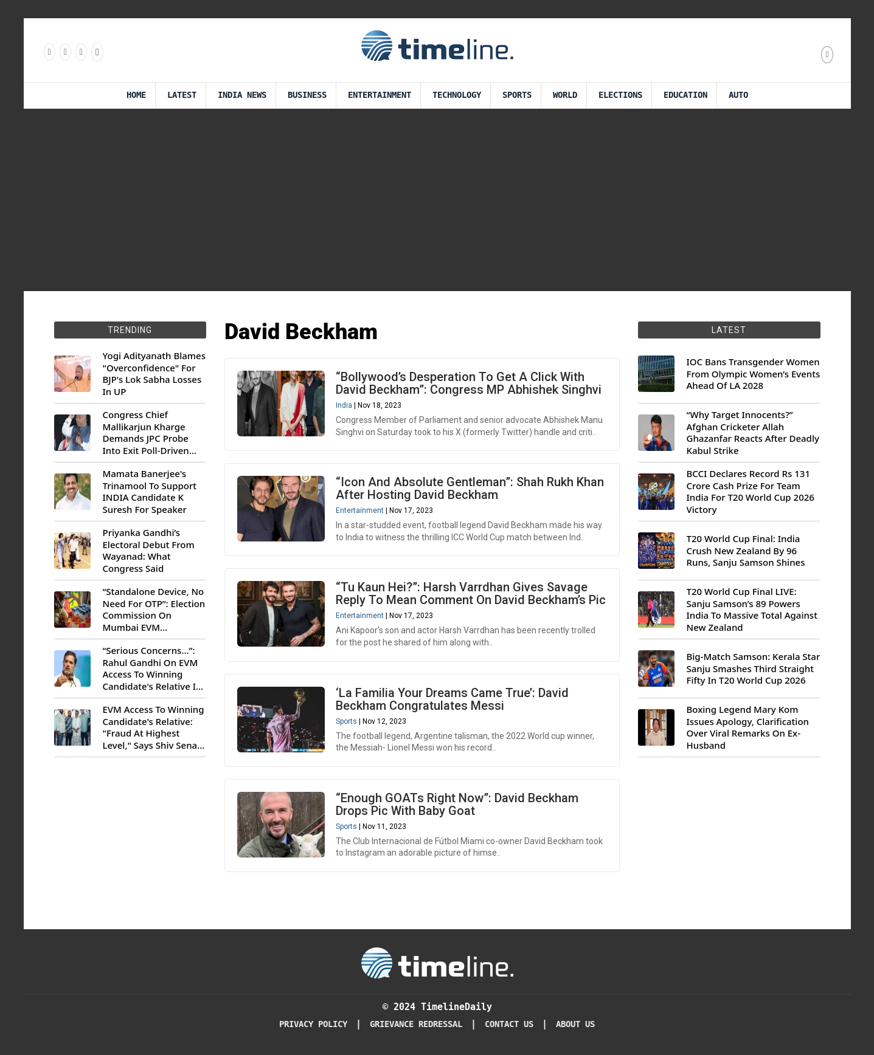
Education (685, 95)
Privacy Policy (313, 1024)
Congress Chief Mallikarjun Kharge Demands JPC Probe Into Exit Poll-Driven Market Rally (146, 432)
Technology (456, 95)
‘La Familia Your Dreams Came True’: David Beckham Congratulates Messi (452, 699)
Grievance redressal (416, 1024)
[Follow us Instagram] (64, 51)
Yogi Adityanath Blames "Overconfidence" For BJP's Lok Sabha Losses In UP (154, 373)
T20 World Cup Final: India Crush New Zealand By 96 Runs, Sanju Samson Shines (746, 550)
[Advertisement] (437, 200)
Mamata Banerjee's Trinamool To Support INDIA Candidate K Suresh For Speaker (150, 491)
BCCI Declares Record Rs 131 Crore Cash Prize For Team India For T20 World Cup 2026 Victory (750, 491)
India (344, 405)
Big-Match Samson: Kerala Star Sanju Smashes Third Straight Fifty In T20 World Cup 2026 (753, 668)
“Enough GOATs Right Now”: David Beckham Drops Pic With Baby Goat (457, 804)
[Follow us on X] (80, 51)
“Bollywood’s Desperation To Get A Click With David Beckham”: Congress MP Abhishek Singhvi (469, 383)
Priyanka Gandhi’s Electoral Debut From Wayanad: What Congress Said (149, 550)
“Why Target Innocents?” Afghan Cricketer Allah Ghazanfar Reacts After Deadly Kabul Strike (753, 432)
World (565, 95)
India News (242, 95)
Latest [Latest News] (181, 95)
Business (307, 95)
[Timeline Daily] (437, 962)
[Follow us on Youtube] (96, 51)
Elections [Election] (620, 95)
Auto (738, 95)
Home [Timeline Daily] (136, 95)
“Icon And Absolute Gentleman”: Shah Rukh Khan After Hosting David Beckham (470, 488)
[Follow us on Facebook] (48, 51)
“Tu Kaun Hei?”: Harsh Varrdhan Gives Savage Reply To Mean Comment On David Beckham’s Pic (471, 593)
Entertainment (379, 95)
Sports (517, 95)
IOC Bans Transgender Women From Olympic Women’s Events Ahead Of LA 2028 (753, 373)
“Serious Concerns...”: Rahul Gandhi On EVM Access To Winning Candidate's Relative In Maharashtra (152, 668)
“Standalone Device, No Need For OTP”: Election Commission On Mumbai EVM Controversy (154, 609)
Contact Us (509, 1024)
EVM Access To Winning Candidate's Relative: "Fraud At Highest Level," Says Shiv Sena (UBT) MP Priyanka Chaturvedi (153, 727)
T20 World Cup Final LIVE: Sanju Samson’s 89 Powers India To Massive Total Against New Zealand (752, 609)
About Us (575, 1024)
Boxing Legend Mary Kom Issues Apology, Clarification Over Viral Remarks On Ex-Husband (748, 727)
